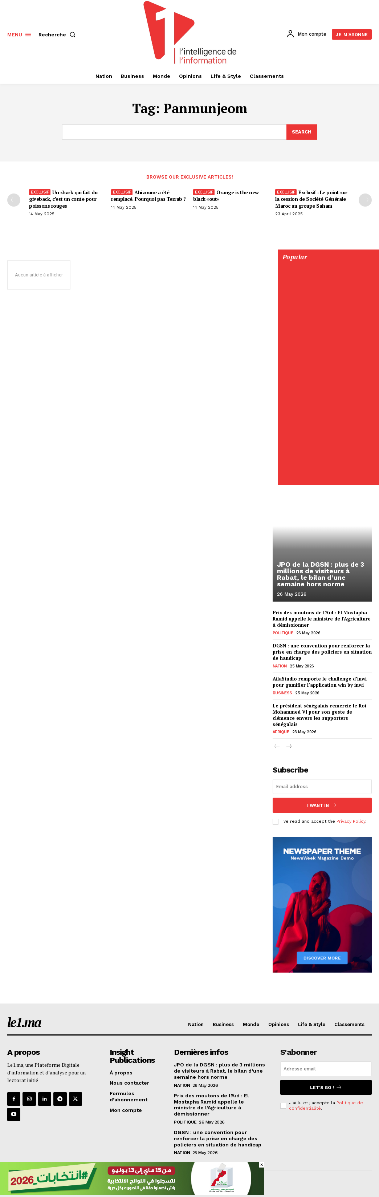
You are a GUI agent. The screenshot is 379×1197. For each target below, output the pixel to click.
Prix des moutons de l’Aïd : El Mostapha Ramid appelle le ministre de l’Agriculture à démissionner (322, 618)
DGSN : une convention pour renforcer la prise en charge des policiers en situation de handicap (322, 651)
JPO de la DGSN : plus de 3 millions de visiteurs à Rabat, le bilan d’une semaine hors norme (320, 574)
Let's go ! (326, 1087)
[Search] (301, 132)
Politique (283, 633)
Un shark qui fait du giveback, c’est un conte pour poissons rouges (63, 199)
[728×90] (132, 1193)
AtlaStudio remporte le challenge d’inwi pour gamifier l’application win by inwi (320, 681)
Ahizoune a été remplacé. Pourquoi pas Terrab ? (148, 195)
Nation (280, 666)
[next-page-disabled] (365, 200)
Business (282, 692)
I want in (322, 805)
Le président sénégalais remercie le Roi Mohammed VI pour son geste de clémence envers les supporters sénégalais (319, 714)
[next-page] (288, 746)
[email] (322, 786)
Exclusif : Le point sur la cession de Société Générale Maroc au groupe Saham (311, 199)
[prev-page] (13, 200)
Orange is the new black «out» (226, 195)
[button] (58, 34)
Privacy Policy (351, 820)
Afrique (281, 732)
